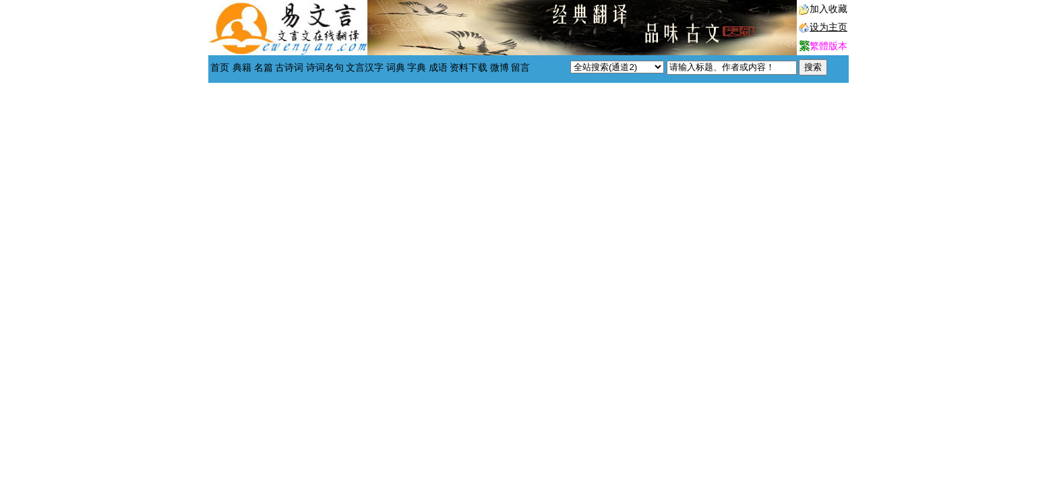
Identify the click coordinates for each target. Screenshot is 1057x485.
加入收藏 (828, 9)
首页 (219, 68)
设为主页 (828, 27)
